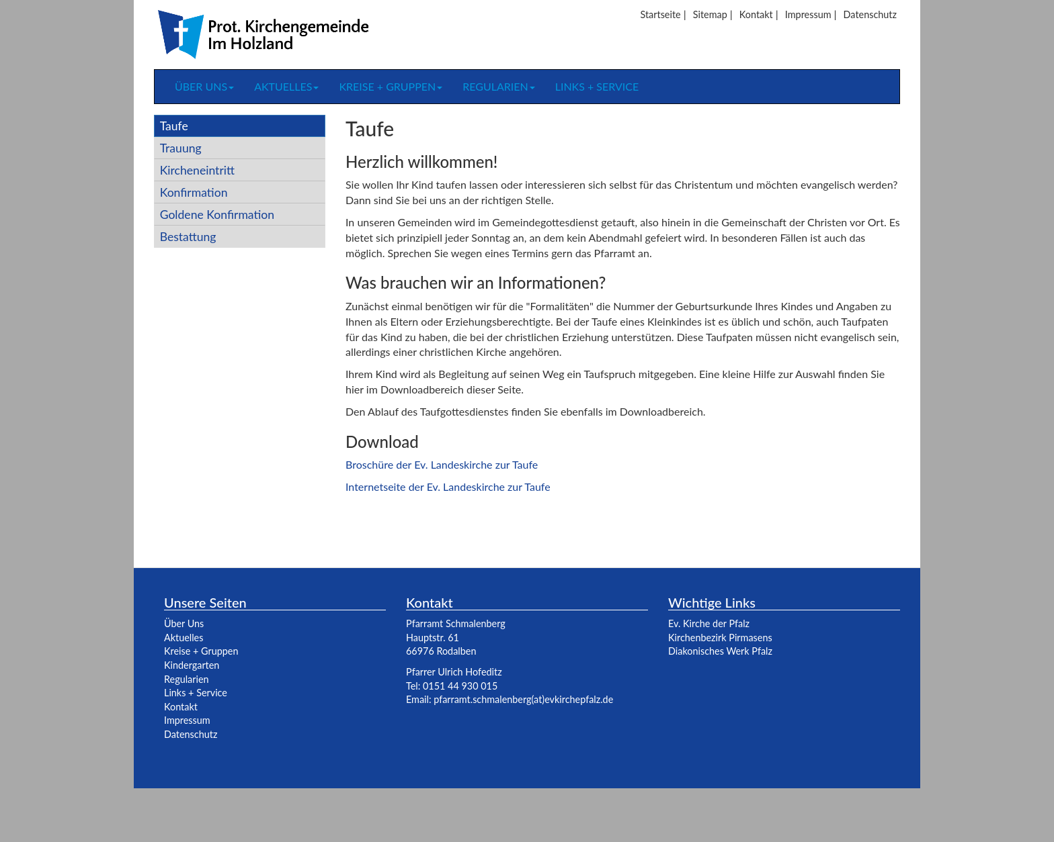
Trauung (181, 148)
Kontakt (756, 14)
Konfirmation (194, 192)
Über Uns (184, 623)
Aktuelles (286, 86)
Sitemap (710, 14)
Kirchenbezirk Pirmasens (720, 637)
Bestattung (188, 237)
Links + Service (597, 86)
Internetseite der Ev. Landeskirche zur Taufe (448, 486)
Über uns (204, 86)
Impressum (808, 14)
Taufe (174, 126)
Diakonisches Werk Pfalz (720, 651)
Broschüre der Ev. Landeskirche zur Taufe (442, 464)
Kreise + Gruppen (390, 86)
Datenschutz (870, 14)
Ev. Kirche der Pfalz (708, 623)
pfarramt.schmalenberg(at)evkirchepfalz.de (523, 699)
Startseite (660, 14)
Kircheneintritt (197, 170)
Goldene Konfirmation (217, 214)
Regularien (498, 86)
